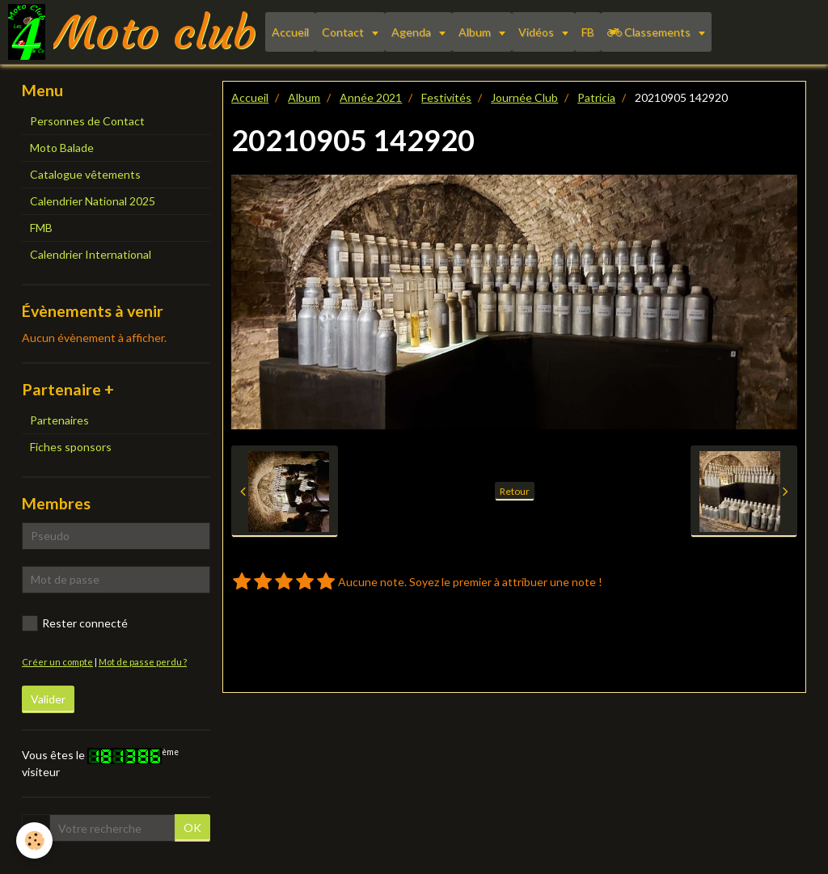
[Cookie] (34, 840)
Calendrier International (90, 254)
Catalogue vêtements (85, 174)
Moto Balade (62, 147)
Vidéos (537, 32)
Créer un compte (57, 662)
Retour (515, 491)
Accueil (290, 32)
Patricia (596, 97)
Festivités (446, 97)
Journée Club (524, 97)
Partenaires (59, 420)
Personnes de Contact (87, 121)
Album (475, 32)
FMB (41, 227)
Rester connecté (75, 623)
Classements (650, 32)
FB (587, 32)
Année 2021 (371, 97)
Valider (48, 699)
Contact (344, 32)
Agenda (412, 32)
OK (192, 827)
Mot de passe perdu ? (143, 662)
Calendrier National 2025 (92, 201)
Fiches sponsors (71, 447)
